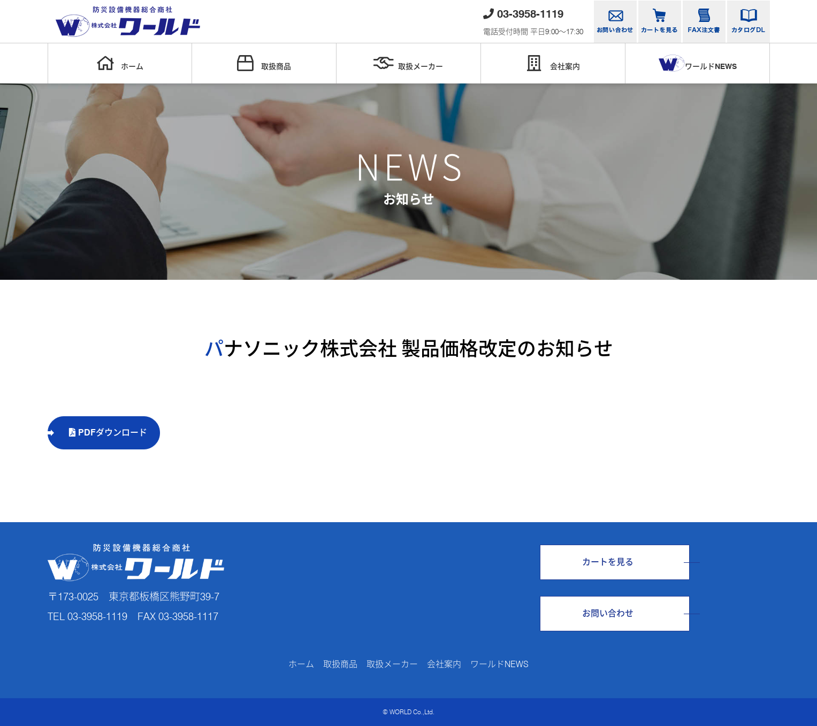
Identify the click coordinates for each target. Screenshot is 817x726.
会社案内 (552, 63)
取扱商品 (263, 63)
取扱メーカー (408, 63)
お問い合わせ (607, 613)
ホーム (119, 63)
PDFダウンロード (108, 432)
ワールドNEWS (697, 63)
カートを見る (607, 562)
